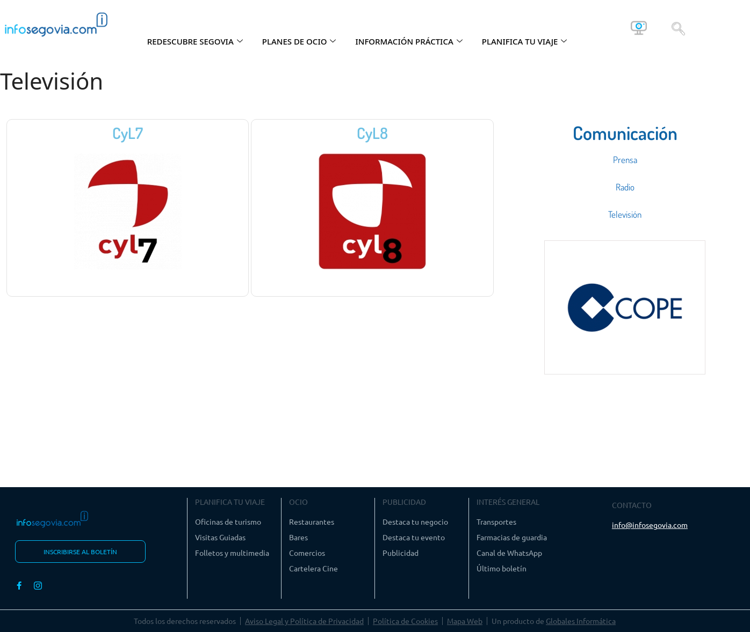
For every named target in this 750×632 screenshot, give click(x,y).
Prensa (625, 159)
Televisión (624, 214)
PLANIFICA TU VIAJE (524, 41)
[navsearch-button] (678, 28)
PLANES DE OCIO (299, 41)
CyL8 (372, 133)
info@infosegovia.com (650, 525)
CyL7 (127, 133)
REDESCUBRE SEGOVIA (195, 41)
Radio (625, 187)
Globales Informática (581, 621)
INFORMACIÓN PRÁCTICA (408, 41)
